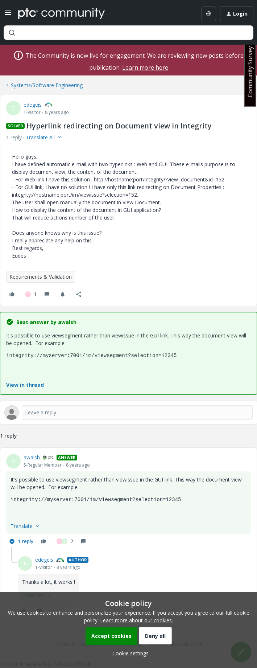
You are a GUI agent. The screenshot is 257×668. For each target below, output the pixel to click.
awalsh (32, 457)
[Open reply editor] (128, 412)
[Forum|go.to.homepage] (61, 14)
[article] (128, 500)
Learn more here (145, 67)
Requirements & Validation (40, 276)
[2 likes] (65, 541)
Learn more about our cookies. (136, 620)
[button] (8, 15)
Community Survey (250, 71)
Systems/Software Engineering (47, 85)
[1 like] (31, 294)
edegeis (33, 104)
